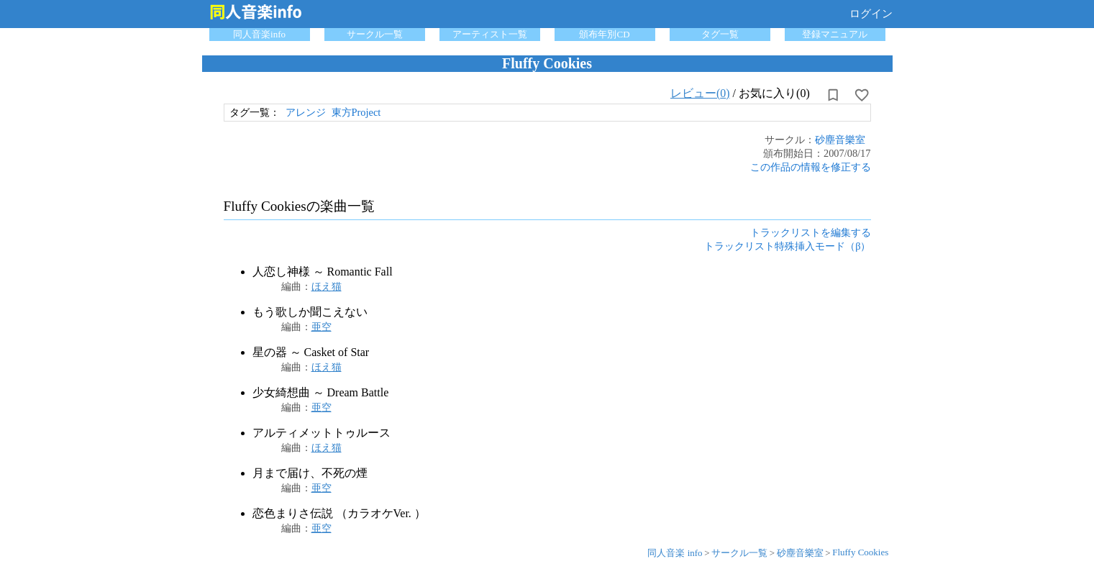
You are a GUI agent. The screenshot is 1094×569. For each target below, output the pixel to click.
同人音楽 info (674, 552)
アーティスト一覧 (489, 34)
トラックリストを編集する (810, 232)
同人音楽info (259, 34)
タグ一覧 (720, 34)
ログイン (871, 13)
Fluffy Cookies (860, 552)
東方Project (356, 112)
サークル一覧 (375, 34)
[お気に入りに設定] (861, 95)
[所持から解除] (833, 95)
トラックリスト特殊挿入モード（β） (787, 246)
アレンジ (306, 112)
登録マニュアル (834, 34)
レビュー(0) (700, 93)
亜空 (321, 326)
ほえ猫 (326, 286)
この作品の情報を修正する (810, 167)
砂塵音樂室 (840, 139)
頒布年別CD (604, 34)
